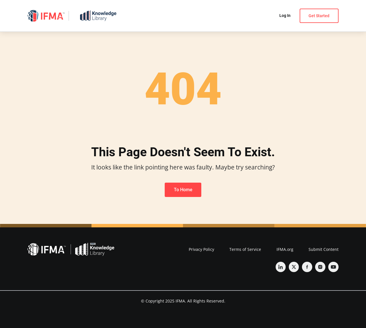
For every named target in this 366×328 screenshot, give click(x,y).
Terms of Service (245, 249)
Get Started (319, 15)
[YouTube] (333, 267)
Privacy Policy (201, 249)
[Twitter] (294, 267)
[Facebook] (307, 267)
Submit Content (324, 249)
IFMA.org (285, 249)
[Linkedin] (281, 267)
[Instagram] (320, 267)
